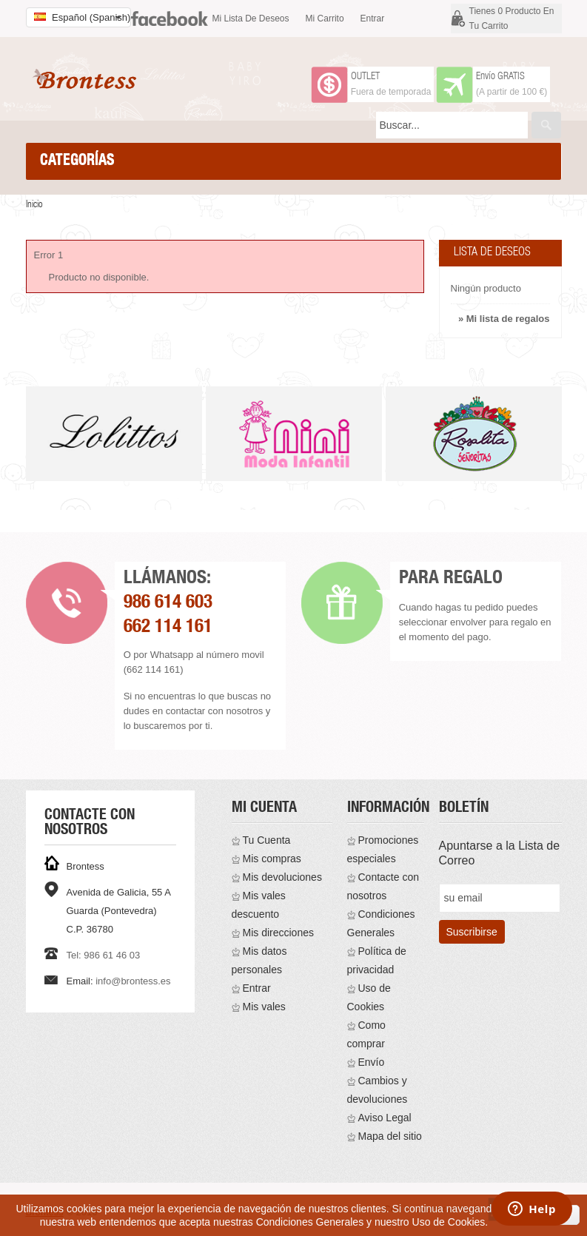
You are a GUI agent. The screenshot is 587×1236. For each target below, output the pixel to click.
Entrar (372, 18)
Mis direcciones (278, 932)
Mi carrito (325, 18)
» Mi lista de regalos (504, 318)
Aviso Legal (385, 1118)
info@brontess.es (132, 981)
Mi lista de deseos (250, 18)
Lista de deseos (492, 253)
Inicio (34, 205)
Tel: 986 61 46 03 (104, 955)
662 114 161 (168, 628)
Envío (371, 1062)
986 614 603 (168, 603)
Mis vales (264, 1006)
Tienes (511, 18)
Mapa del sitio (390, 1136)
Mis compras (272, 858)
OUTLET (365, 77)
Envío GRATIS (500, 77)
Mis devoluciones (282, 877)
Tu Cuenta (267, 840)
